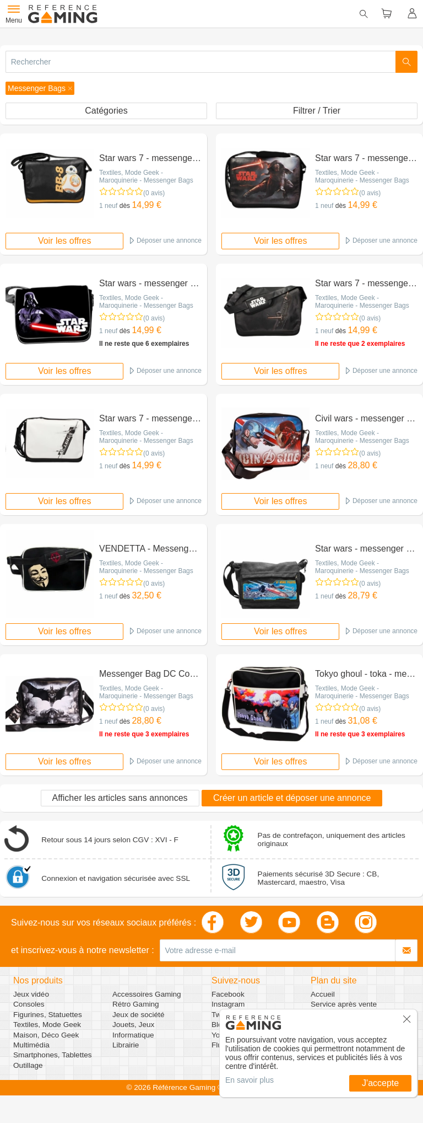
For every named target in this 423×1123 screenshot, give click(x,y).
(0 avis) (154, 193)
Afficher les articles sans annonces (120, 798)
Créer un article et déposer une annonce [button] (292, 798)
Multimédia (31, 1045)
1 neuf (108, 206)
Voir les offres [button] (64, 240)
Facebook (228, 994)
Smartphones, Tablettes (52, 1055)
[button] (40, 88)
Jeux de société (138, 1014)
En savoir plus (249, 1080)
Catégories (106, 110)
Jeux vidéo (31, 994)
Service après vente (344, 1004)
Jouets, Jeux (133, 1024)
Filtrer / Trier (316, 110)
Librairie (125, 1045)
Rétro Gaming (135, 1004)
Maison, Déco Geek (46, 1035)
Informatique (133, 1035)
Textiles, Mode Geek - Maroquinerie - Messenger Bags (146, 176)
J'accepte (380, 1083)
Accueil (323, 994)
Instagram (228, 1004)
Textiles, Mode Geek (47, 1024)
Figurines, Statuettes (47, 1014)
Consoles (29, 1004)
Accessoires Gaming (146, 994)
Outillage (28, 1065)
